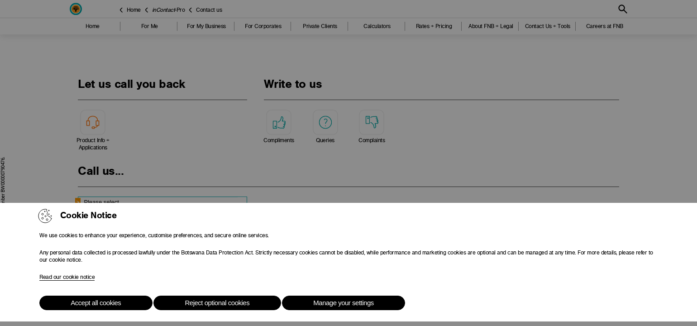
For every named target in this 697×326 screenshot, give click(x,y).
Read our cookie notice (67, 277)
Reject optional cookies (217, 303)
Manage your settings (343, 303)
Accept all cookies (96, 303)
